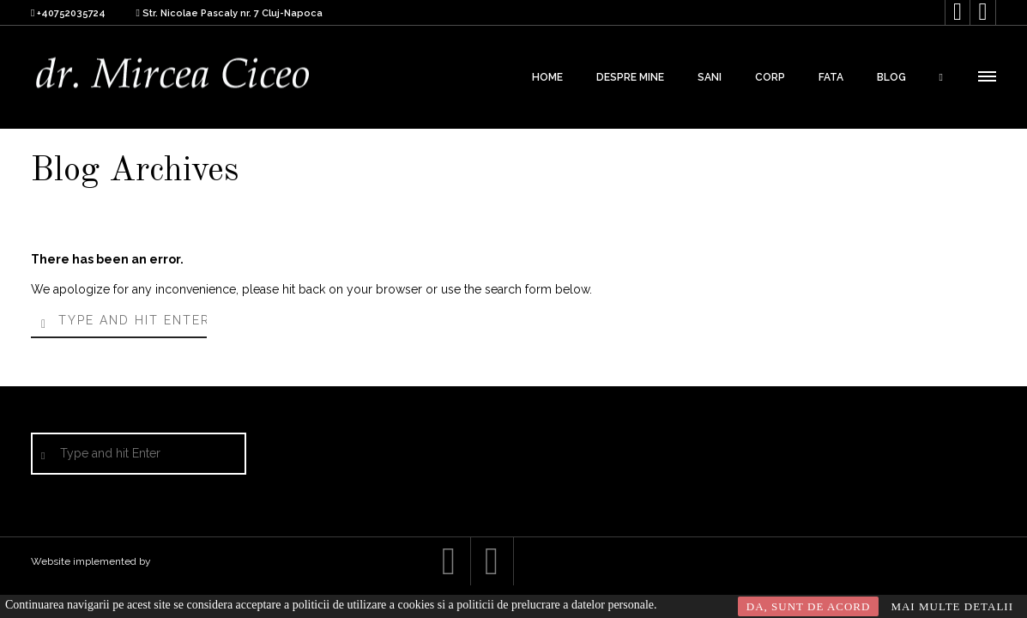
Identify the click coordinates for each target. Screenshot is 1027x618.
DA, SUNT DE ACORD (808, 606)
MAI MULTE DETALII (952, 606)
